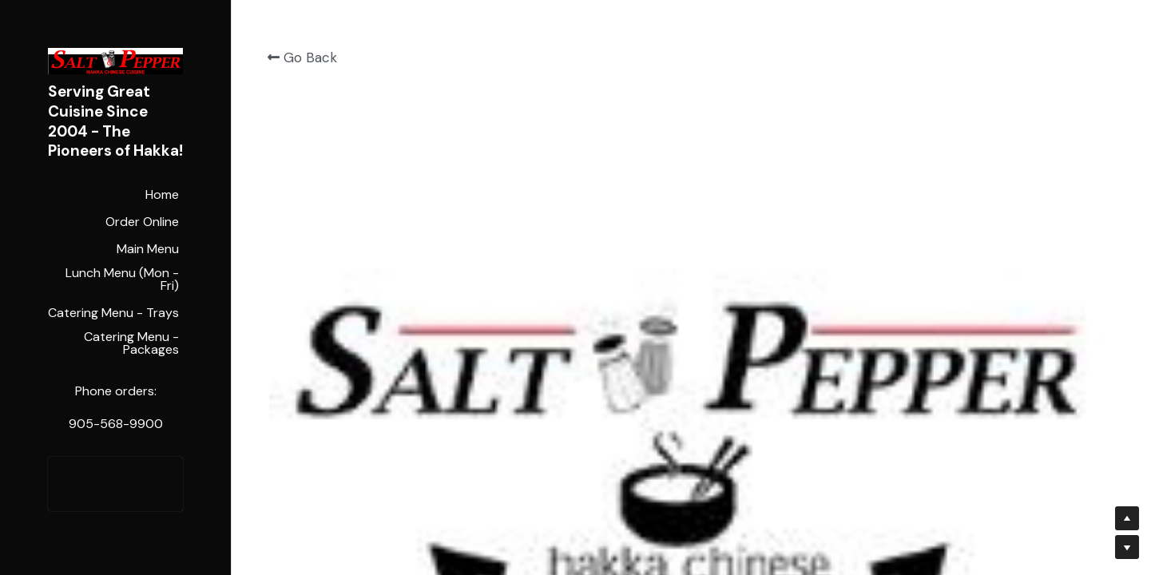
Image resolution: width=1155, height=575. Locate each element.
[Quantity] (956, 176)
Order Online (116, 484)
